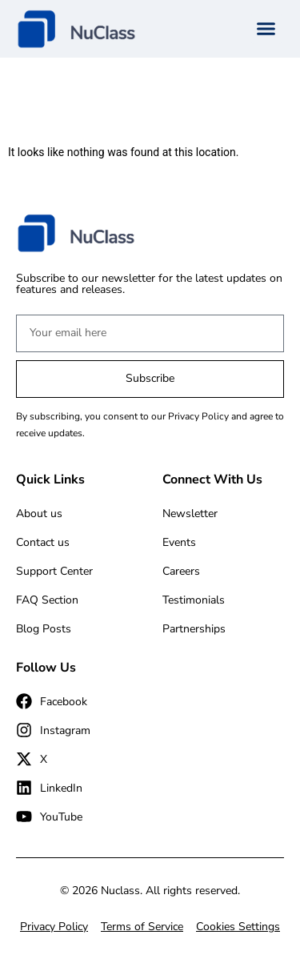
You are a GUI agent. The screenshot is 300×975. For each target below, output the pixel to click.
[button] (266, 29)
